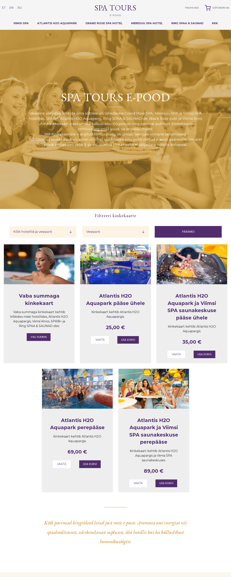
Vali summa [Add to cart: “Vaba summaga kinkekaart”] (39, 337)
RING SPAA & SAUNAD (187, 23)
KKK (215, 23)
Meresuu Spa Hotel (147, 23)
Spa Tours (115, 10)
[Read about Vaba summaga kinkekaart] (39, 283)
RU (19, 7)
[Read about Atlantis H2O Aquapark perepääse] (77, 407)
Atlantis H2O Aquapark (57, 23)
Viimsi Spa (21, 23)
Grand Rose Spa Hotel (104, 23)
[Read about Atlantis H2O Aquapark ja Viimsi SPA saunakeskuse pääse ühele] (192, 283)
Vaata (100, 340)
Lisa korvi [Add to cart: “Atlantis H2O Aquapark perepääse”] (90, 464)
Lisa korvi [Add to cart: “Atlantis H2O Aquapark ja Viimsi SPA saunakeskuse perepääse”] (166, 483)
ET (3, 7)
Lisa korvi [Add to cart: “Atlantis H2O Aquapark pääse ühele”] (128, 340)
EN (11, 7)
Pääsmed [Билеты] (188, 232)
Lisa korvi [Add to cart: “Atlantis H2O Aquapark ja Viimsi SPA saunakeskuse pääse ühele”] (204, 354)
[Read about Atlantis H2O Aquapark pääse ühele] (115, 283)
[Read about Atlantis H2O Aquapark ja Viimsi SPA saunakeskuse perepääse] (154, 407)
